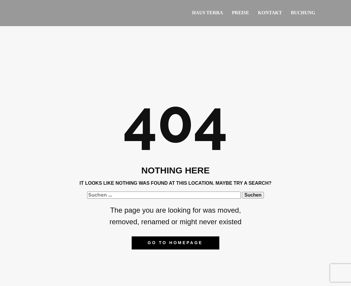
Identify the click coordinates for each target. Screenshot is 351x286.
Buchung (303, 12)
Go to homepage (175, 242)
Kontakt (270, 12)
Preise (240, 12)
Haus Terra (207, 12)
